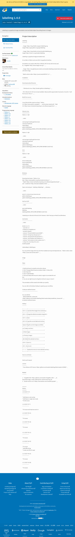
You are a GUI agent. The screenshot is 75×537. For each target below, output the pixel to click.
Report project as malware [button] (10, 132)
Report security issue (65, 488)
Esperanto (67, 525)
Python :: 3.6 (7, 123)
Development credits (46, 494)
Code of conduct (64, 490)
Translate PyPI (46, 490)
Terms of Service (64, 486)
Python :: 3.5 (7, 122)
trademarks (51, 510)
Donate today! (37, 507)
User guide (9, 490)
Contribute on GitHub (46, 488)
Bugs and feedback (46, 486)
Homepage (7, 75)
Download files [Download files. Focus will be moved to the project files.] (8, 48)
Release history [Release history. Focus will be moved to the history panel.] (8, 44)
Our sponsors (28, 494)
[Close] (73, 2)
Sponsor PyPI (46, 492)
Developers (7, 99)
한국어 (71, 525)
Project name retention (9, 492)
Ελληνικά (37, 525)
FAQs (10, 494)
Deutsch (41, 525)
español (10, 525)
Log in (63, 10)
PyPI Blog (27, 486)
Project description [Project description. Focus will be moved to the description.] (9, 40)
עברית (62, 525)
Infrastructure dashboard (27, 488)
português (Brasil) (25, 525)
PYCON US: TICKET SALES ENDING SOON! (37, 4)
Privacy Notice (64, 492)
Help (47, 10)
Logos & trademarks (28, 492)
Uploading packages (9, 488)
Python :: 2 (7, 112)
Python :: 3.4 (7, 120)
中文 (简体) (47, 525)
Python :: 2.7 (7, 115)
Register (70, 10)
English (6, 107)
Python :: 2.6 (7, 113)
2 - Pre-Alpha (7, 94)
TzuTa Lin (10, 84)
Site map (37, 516)
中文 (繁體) (53, 525)
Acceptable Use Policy (64, 494)
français (14, 525)
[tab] (10, 40)
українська (32, 525)
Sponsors (57, 10)
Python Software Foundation (36, 512)
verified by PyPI (15, 55)
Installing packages (9, 486)
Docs (51, 10)
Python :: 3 (7, 117)
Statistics (28, 490)
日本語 (19, 525)
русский (58, 525)
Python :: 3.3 (7, 118)
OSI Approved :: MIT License (11, 103)
